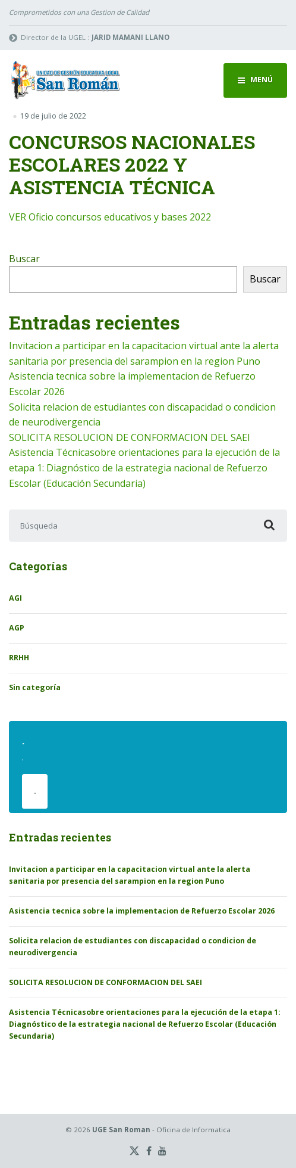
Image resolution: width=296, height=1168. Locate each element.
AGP (16, 628)
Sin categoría (35, 687)
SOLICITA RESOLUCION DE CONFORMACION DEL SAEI (129, 437)
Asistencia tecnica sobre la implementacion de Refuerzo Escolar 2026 (142, 911)
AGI (15, 598)
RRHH (19, 658)
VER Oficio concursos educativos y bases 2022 (110, 216)
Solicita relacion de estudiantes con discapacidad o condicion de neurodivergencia (132, 947)
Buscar (24, 258)
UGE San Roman (121, 1129)
